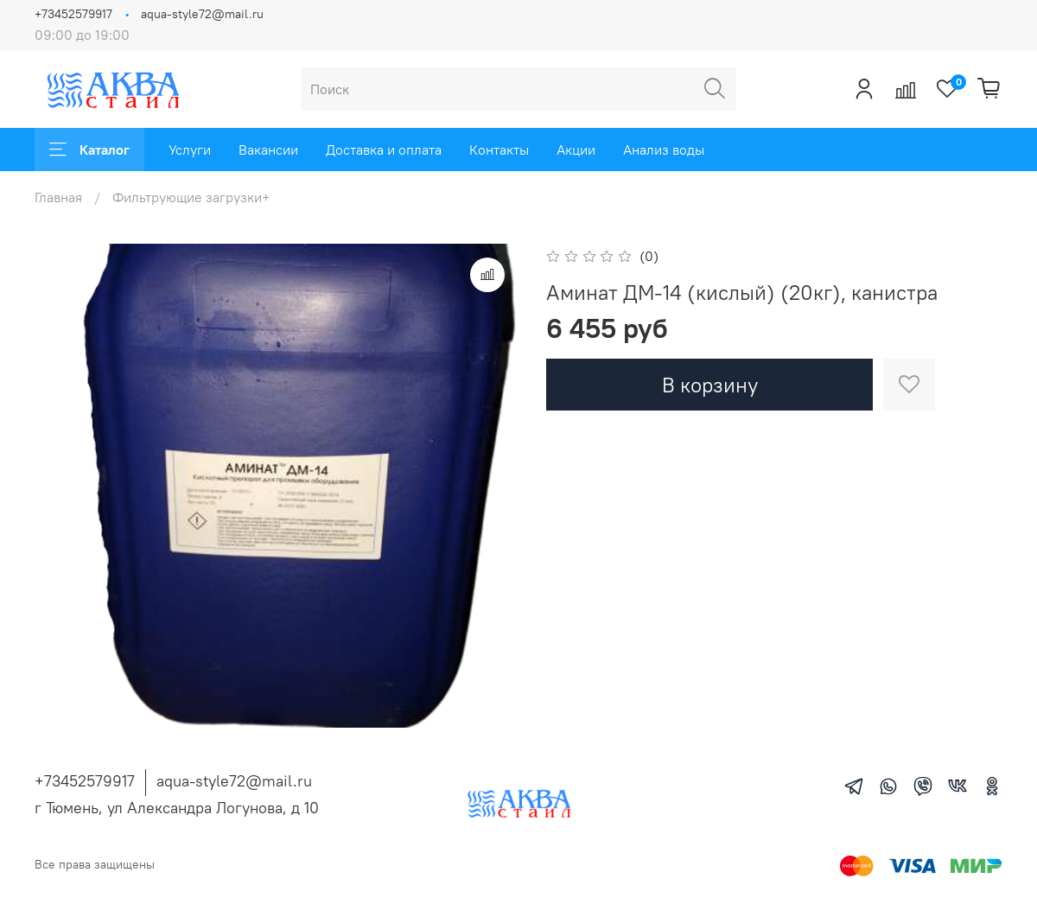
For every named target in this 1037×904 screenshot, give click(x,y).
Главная (58, 197)
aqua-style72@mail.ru (202, 14)
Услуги (190, 149)
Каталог (89, 149)
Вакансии (268, 149)
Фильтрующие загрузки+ (191, 197)
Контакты (499, 149)
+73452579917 (73, 14)
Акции (576, 149)
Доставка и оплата (384, 149)
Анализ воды (663, 149)
